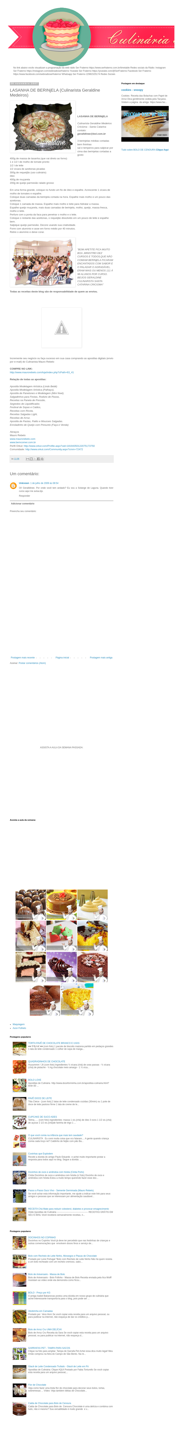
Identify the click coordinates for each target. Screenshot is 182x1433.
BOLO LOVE (34, 1080)
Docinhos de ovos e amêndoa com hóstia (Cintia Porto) (56, 1172)
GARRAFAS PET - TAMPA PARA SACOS (49, 1348)
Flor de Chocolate (37, 1385)
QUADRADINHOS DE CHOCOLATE (46, 1061)
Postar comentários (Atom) (32, 663)
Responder (24, 496)
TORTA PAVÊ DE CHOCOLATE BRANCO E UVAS (54, 1043)
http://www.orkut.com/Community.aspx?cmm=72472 (54, 449)
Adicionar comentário (22, 503)
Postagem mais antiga (101, 657)
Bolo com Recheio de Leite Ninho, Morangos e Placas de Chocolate (62, 1256)
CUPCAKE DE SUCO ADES (42, 1117)
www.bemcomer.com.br (23, 442)
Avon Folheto (19, 1028)
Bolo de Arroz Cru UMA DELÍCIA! (45, 1329)
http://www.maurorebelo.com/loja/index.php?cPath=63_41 (42, 372)
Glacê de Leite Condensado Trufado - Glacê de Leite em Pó (58, 1366)
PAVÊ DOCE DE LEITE (40, 1098)
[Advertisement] (61, 625)
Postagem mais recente (23, 657)
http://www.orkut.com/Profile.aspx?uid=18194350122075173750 (59, 445)
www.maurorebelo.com (22, 438)
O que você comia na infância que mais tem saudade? (55, 1135)
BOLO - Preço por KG (39, 1292)
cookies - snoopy (132, 89)
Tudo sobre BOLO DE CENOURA (145, 149)
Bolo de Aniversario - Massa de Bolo (46, 1274)
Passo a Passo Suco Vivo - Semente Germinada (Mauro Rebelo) (61, 1190)
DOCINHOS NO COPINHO (42, 1237)
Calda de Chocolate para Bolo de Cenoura (49, 1403)
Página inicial (62, 657)
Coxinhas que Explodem (40, 1153)
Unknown (24, 483)
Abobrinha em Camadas (40, 1311)
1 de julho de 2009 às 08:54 (44, 483)
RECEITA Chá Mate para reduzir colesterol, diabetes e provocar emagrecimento (68, 1209)
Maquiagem (19, 1024)
